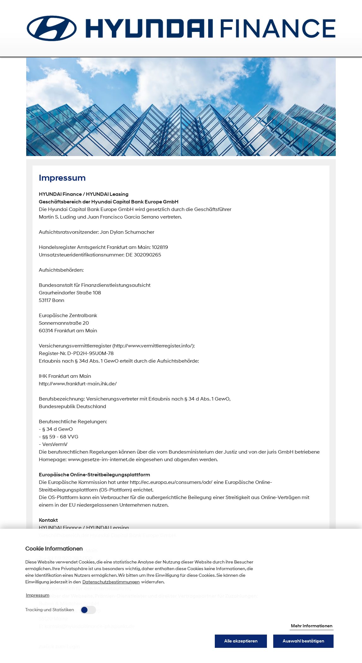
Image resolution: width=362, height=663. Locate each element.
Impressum (37, 595)
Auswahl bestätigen (303, 641)
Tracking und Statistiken (49, 609)
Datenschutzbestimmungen (111, 582)
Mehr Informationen (311, 626)
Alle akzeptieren (240, 641)
